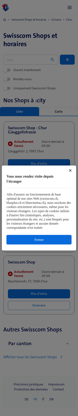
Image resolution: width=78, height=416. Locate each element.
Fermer (39, 239)
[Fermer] (70, 170)
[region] (39, 208)
